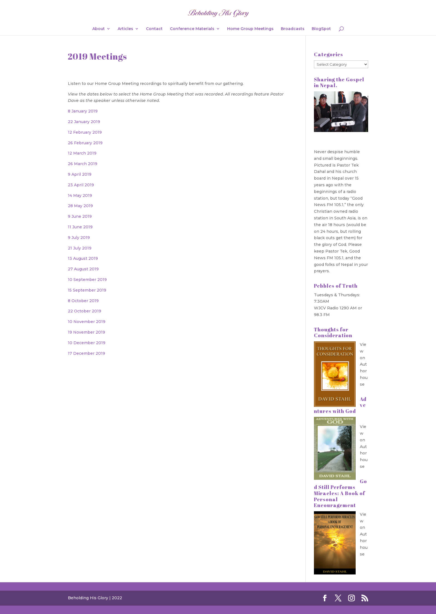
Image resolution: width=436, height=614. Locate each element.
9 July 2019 (79, 237)
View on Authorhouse (364, 364)
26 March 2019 (82, 163)
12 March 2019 (82, 153)
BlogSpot (321, 29)
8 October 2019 (83, 300)
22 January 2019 (84, 121)
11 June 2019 (80, 226)
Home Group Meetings (250, 29)
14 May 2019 (80, 195)
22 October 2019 (84, 311)
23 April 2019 (81, 184)
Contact (154, 29)
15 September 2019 (87, 290)
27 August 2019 (83, 268)
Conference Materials (192, 29)
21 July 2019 (79, 248)
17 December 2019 (86, 353)
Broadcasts (292, 29)
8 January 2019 (83, 111)
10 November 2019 (86, 321)
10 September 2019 (87, 279)
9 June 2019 (80, 216)
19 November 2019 (86, 332)
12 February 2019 (85, 132)
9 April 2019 (79, 174)
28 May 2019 (80, 205)
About (98, 29)
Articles (125, 29)
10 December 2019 (86, 342)
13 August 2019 (83, 258)
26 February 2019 (85, 142)
